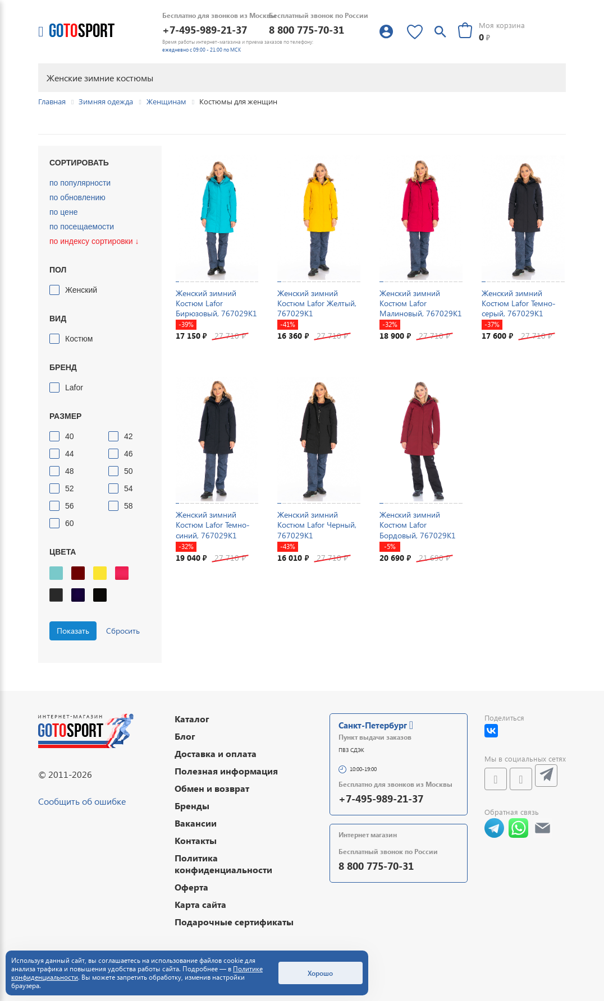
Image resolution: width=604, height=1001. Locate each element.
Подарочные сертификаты (234, 922)
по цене (63, 211)
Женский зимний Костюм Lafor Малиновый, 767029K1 (420, 303)
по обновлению (77, 197)
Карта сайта (200, 904)
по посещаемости (81, 226)
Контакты (196, 840)
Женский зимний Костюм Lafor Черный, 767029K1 (316, 524)
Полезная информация (226, 771)
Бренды (192, 805)
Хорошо (320, 972)
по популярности (80, 182)
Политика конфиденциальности (223, 863)
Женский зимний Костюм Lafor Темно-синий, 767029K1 (213, 524)
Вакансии (196, 823)
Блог (185, 736)
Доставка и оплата (216, 753)
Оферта (191, 887)
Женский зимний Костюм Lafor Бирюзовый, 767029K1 (216, 303)
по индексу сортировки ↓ (94, 241)
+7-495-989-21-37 (204, 29)
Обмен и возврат (212, 788)
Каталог (192, 719)
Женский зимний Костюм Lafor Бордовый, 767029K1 (417, 524)
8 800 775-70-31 (306, 29)
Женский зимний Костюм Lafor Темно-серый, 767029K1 (519, 303)
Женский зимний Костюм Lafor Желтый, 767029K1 (316, 303)
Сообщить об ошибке (82, 801)
